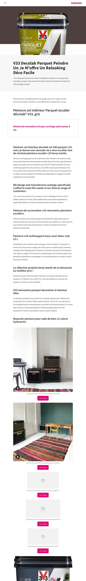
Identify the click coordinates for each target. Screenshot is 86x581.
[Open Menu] (5, 3)
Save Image (43, 398)
